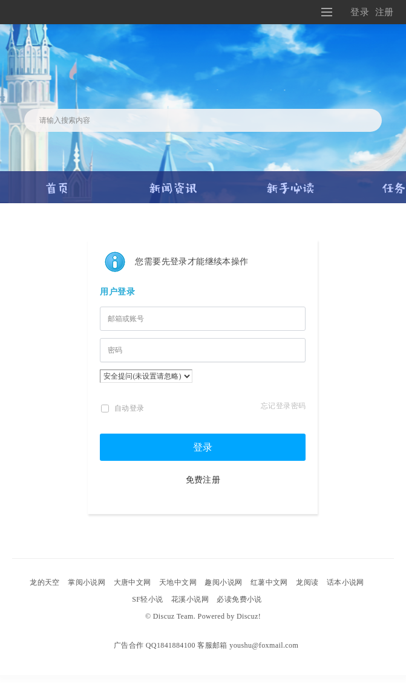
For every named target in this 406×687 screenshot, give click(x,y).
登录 (359, 12)
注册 (384, 12)
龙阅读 (307, 582)
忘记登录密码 (283, 406)
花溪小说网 (190, 599)
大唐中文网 (132, 582)
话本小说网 (345, 582)
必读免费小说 (239, 599)
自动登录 (122, 408)
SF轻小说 (147, 599)
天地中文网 (178, 582)
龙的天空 (45, 582)
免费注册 (203, 479)
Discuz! (249, 616)
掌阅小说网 (86, 582)
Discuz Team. (174, 616)
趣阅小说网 (223, 582)
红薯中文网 (269, 582)
